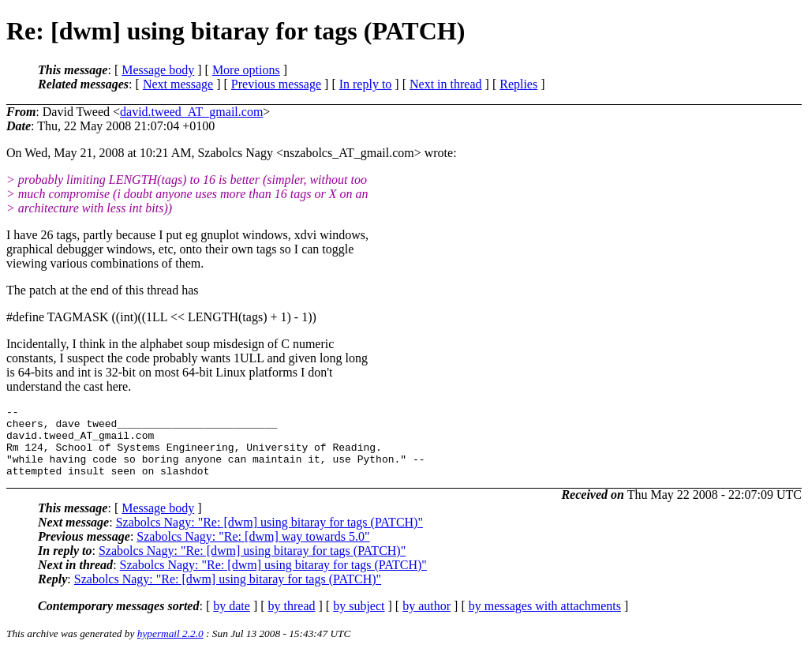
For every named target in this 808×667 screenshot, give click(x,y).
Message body (158, 70)
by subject (358, 620)
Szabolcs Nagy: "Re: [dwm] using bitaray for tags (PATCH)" (269, 536)
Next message (178, 84)
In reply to (365, 84)
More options (246, 70)
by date (231, 620)
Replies (518, 84)
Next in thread (446, 84)
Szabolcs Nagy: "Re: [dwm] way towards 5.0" (253, 550)
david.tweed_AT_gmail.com (191, 111)
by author (426, 620)
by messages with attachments (545, 620)
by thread (292, 620)
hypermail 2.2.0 (170, 648)
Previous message (276, 84)
